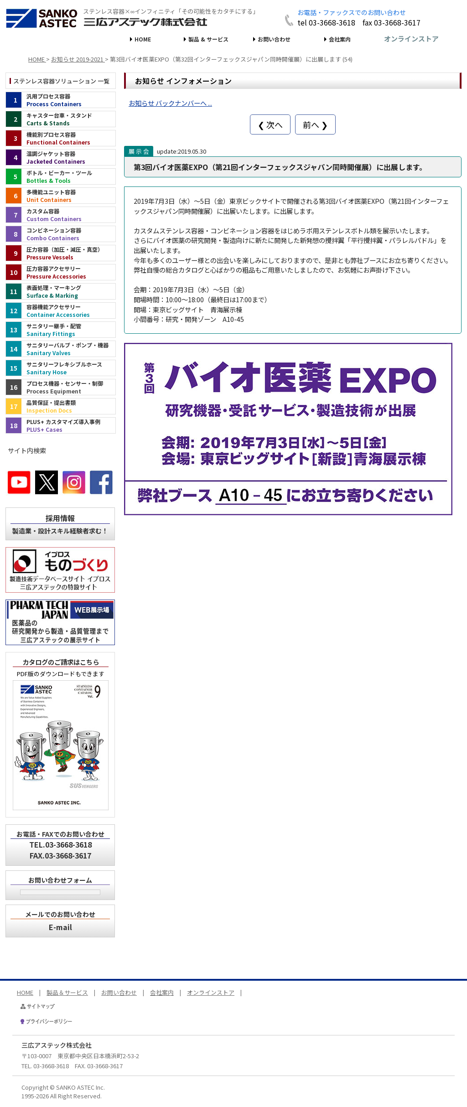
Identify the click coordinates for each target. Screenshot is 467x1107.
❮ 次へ (270, 124)
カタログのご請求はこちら (60, 662)
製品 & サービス (208, 39)
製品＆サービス (67, 992)
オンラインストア (411, 38)
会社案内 (340, 39)
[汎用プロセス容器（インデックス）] (60, 100)
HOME (143, 39)
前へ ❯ (315, 124)
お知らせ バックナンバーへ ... (170, 103)
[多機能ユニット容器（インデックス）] (60, 195)
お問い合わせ (274, 39)
